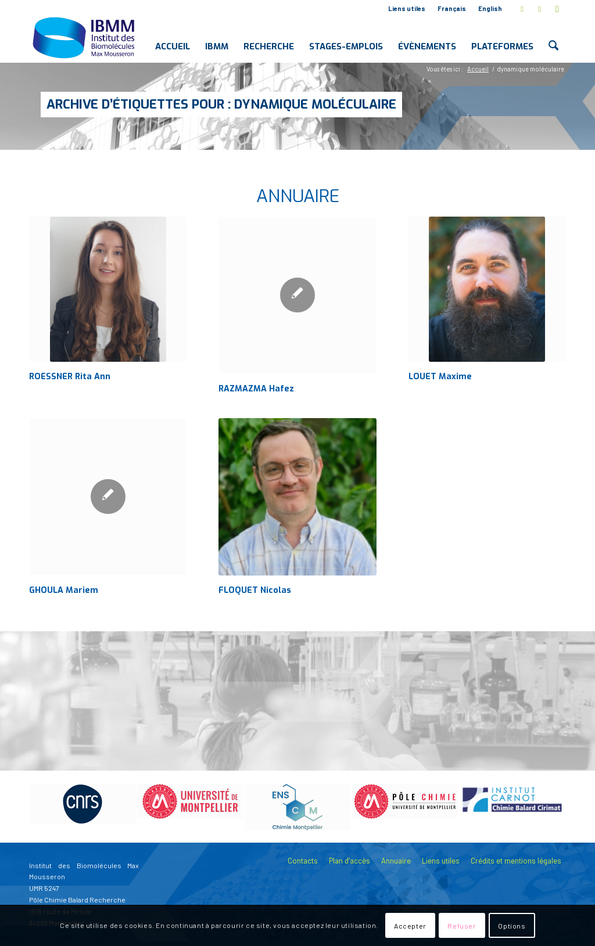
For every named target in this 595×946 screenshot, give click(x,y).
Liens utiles (406, 8)
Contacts (303, 860)
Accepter (410, 926)
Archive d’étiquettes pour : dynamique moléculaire (221, 104)
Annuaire (396, 860)
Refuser (461, 926)
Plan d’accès (349, 860)
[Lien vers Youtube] (557, 8)
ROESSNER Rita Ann (69, 376)
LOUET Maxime (440, 376)
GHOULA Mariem (63, 590)
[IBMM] (85, 37)
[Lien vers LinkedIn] (539, 8)
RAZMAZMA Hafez (256, 388)
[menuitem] (407, 9)
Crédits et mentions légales (516, 860)
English (490, 8)
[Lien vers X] (522, 8)
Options (511, 926)
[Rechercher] (553, 37)
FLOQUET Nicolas (254, 590)
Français (452, 8)
